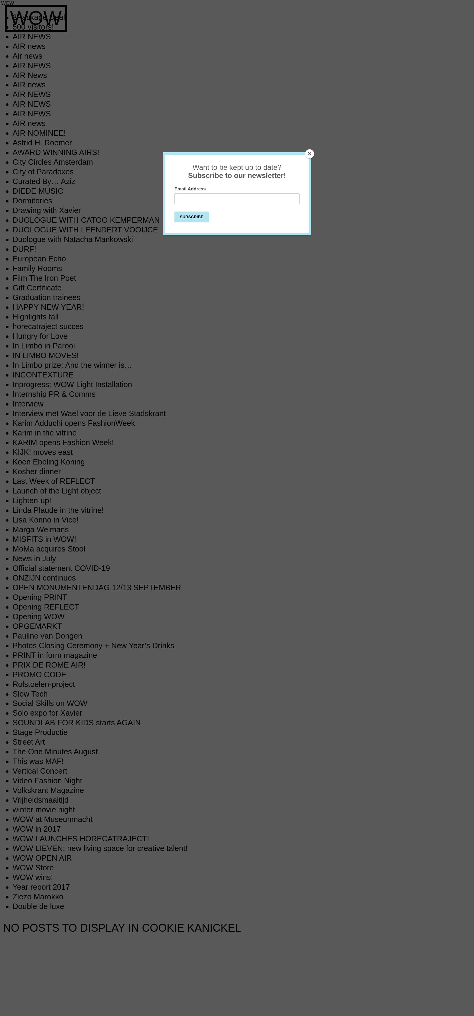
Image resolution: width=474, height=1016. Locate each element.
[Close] (309, 153)
